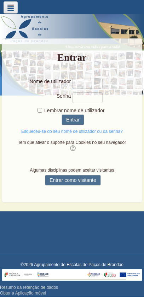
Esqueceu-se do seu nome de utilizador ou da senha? (72, 131)
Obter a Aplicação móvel (23, 293)
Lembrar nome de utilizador (74, 110)
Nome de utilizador (50, 81)
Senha (64, 96)
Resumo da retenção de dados (29, 287)
